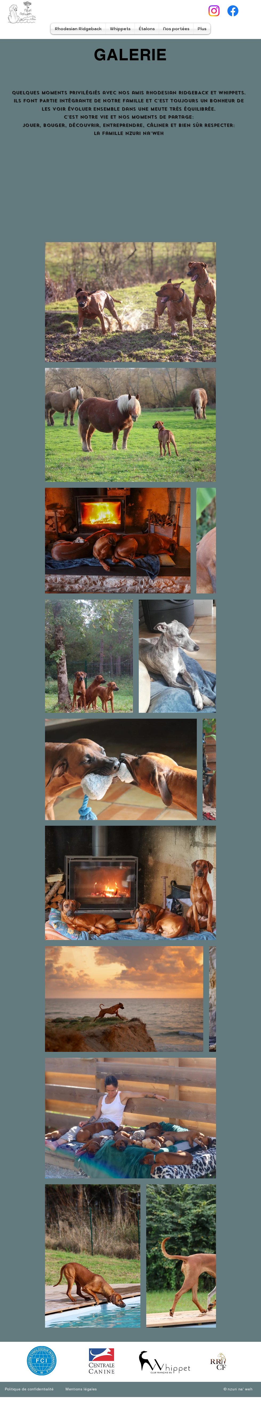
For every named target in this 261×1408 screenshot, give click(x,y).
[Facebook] (233, 10)
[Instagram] (214, 10)
